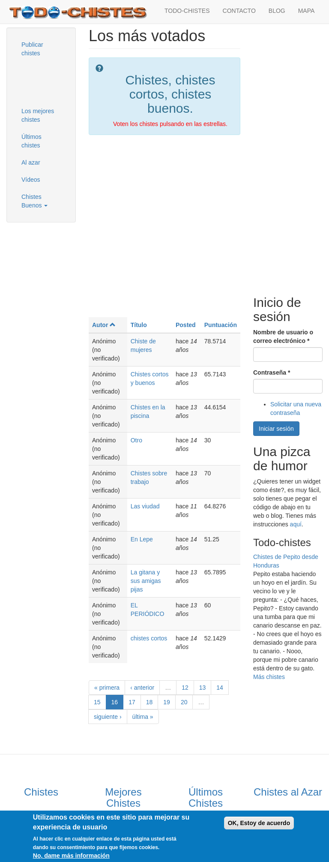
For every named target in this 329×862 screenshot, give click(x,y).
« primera (107, 687)
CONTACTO (239, 10)
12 (185, 687)
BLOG (277, 10)
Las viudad (145, 506)
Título (139, 324)
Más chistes (269, 676)
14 (219, 687)
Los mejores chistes (37, 115)
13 (202, 687)
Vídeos (30, 179)
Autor (104, 324)
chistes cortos (149, 638)
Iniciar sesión (276, 428)
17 (132, 702)
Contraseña (271, 372)
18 (149, 702)
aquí (296, 524)
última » (142, 716)
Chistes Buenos (34, 201)
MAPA (306, 10)
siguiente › (108, 716)
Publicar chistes (32, 49)
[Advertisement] (58, 81)
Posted (186, 324)
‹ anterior (142, 687)
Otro (136, 440)
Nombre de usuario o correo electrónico (283, 336)
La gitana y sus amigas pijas (146, 581)
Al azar (30, 162)
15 (97, 702)
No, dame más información (71, 855)
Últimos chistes (31, 141)
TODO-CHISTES (187, 10)
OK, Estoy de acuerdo (259, 823)
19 (166, 702)
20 (184, 702)
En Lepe (142, 539)
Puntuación (220, 324)
